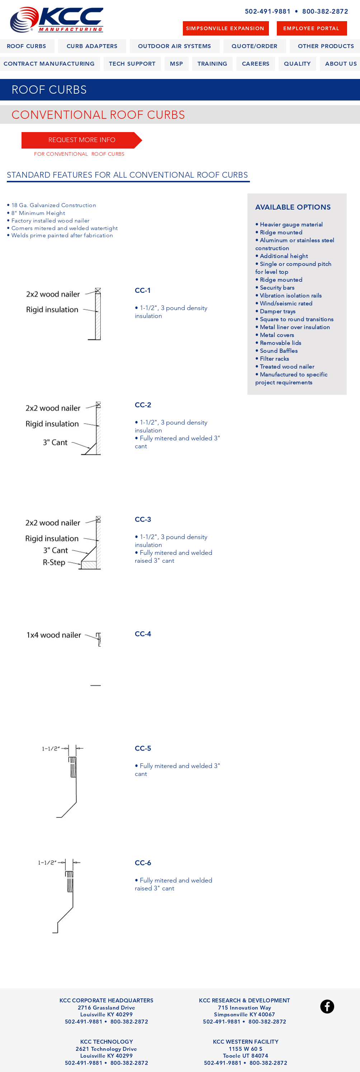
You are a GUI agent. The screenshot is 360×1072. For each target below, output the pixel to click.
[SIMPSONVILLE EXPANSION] (226, 28)
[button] (82, 140)
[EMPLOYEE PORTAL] (312, 28)
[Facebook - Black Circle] (327, 1007)
